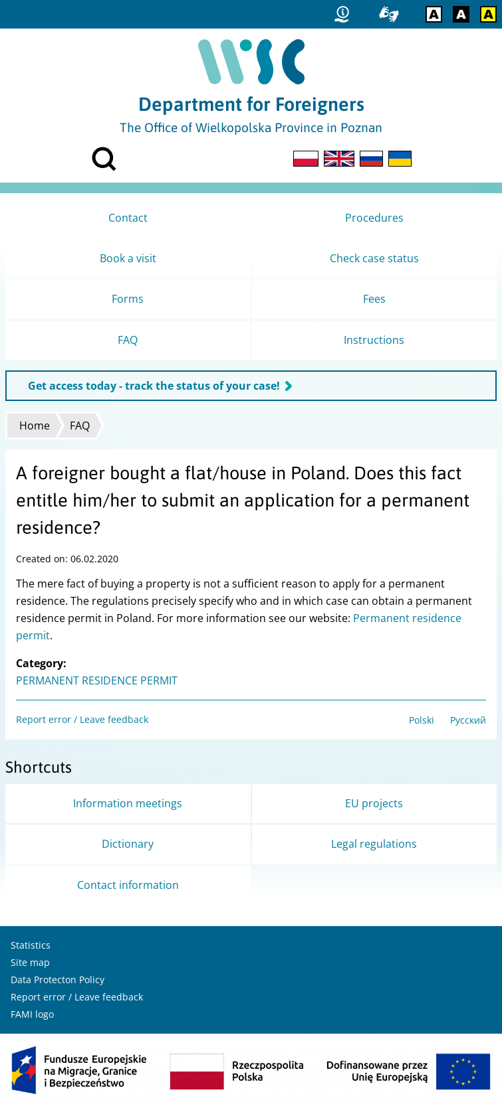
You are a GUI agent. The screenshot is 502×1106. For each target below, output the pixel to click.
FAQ (80, 425)
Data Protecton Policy (57, 979)
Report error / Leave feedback (82, 719)
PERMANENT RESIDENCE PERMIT (97, 680)
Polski (421, 720)
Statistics (31, 945)
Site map (30, 962)
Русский (468, 720)
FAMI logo (32, 1014)
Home (34, 425)
